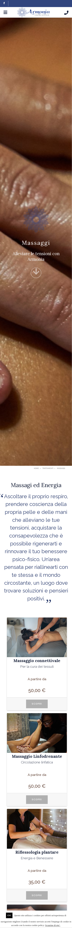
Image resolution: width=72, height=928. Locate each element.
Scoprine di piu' (52, 925)
